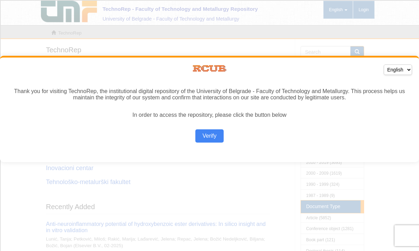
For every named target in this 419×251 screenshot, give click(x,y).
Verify (209, 136)
